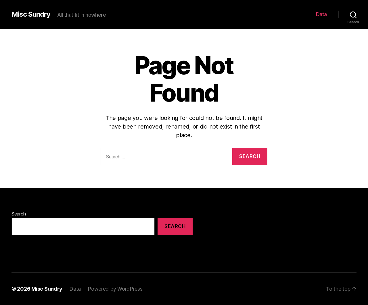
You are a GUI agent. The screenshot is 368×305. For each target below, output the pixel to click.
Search (19, 214)
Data (321, 14)
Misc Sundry (31, 14)
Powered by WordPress (115, 289)
